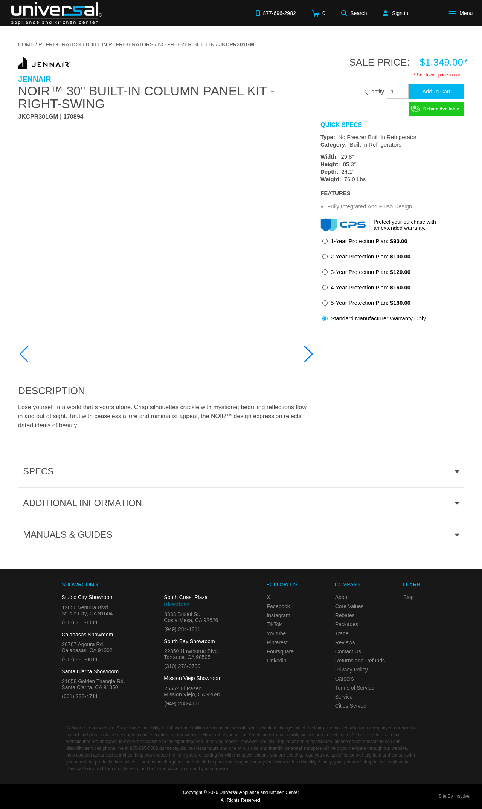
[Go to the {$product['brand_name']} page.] (44, 62)
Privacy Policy (351, 670)
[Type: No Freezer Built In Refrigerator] (392, 137)
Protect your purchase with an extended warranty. (405, 225)
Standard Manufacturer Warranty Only (378, 318)
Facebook (278, 606)
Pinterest (277, 642)
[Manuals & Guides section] (241, 534)
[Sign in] (395, 13)
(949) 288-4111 (182, 703)
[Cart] (318, 13)
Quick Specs (341, 125)
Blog (408, 597)
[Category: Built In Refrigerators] (392, 145)
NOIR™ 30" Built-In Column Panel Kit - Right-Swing (146, 97)
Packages (346, 624)
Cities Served (350, 706)
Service (344, 697)
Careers (344, 679)
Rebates (345, 615)
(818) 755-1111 (80, 622)
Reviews (345, 642)
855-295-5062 (144, 748)
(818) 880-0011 (80, 659)
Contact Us (348, 651)
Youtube (276, 633)
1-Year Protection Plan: (369, 241)
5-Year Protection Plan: (370, 303)
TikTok (274, 624)
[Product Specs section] (241, 471)
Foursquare (280, 651)
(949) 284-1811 (182, 629)
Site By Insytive (454, 796)
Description (51, 390)
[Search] (354, 13)
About (342, 597)
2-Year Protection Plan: (370, 256)
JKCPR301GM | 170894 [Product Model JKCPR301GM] (50, 117)
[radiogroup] (392, 282)
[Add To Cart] (436, 91)
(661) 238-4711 (80, 696)
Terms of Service (354, 688)
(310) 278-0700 (182, 666)
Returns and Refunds (360, 661)
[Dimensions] (392, 168)
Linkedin (276, 661)
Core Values (349, 606)
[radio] (364, 243)
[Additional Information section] (241, 503)
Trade (342, 633)
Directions (176, 604)
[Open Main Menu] (462, 13)
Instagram (278, 615)
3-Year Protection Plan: (370, 272)
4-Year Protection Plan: (370, 287)
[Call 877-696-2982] (275, 13)
